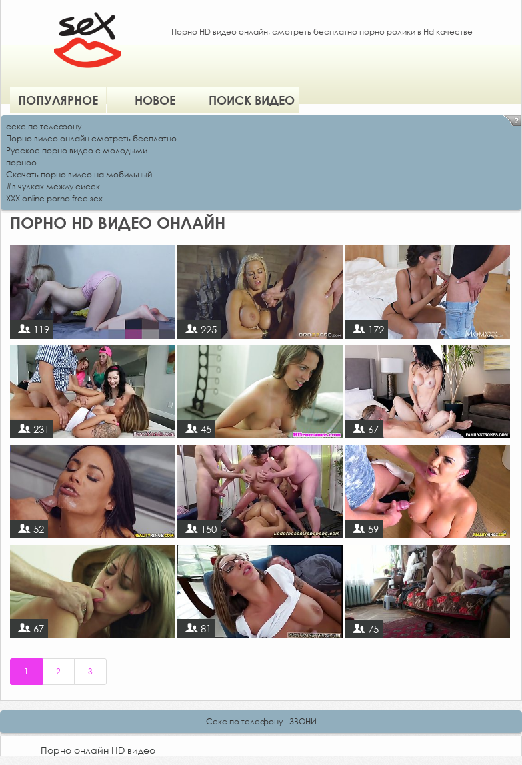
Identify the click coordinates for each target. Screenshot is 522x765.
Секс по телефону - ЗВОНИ (261, 721)
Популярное (58, 100)
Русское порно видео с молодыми (76, 150)
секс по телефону (43, 126)
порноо (21, 162)
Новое (155, 100)
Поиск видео (252, 100)
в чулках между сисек (56, 186)
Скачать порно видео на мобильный (79, 174)
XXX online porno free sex (54, 198)
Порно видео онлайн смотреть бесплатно (91, 138)
